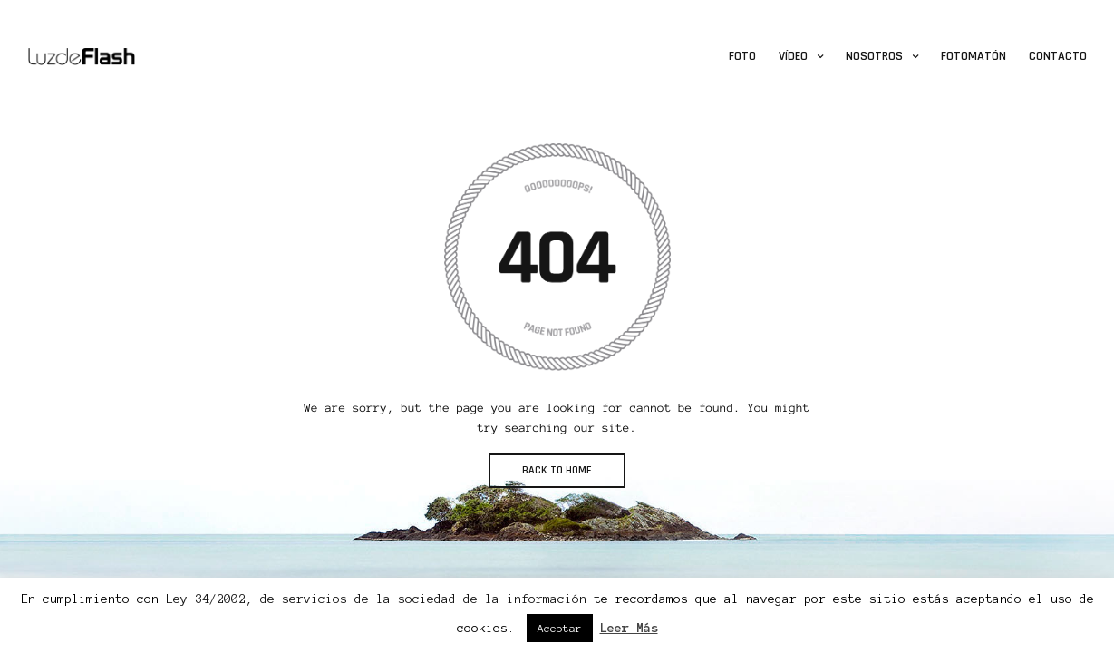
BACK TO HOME (557, 470)
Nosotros (874, 56)
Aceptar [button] (560, 628)
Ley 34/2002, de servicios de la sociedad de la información (376, 599)
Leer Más (629, 628)
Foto (742, 56)
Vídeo (793, 56)
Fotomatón (973, 56)
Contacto (1058, 56)
